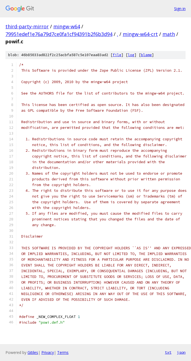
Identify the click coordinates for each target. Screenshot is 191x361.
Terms (63, 352)
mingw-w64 (66, 26)
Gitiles (32, 352)
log (131, 55)
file (117, 55)
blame (146, 55)
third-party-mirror (27, 26)
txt (168, 352)
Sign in (180, 8)
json (181, 352)
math (168, 34)
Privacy (47, 352)
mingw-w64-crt (140, 34)
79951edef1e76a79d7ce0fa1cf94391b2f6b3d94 (58, 34)
